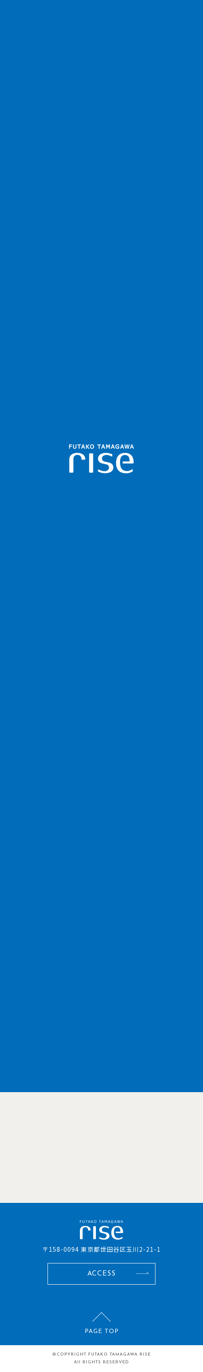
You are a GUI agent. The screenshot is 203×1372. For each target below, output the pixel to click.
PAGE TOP (102, 1331)
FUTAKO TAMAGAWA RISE (119, 1354)
